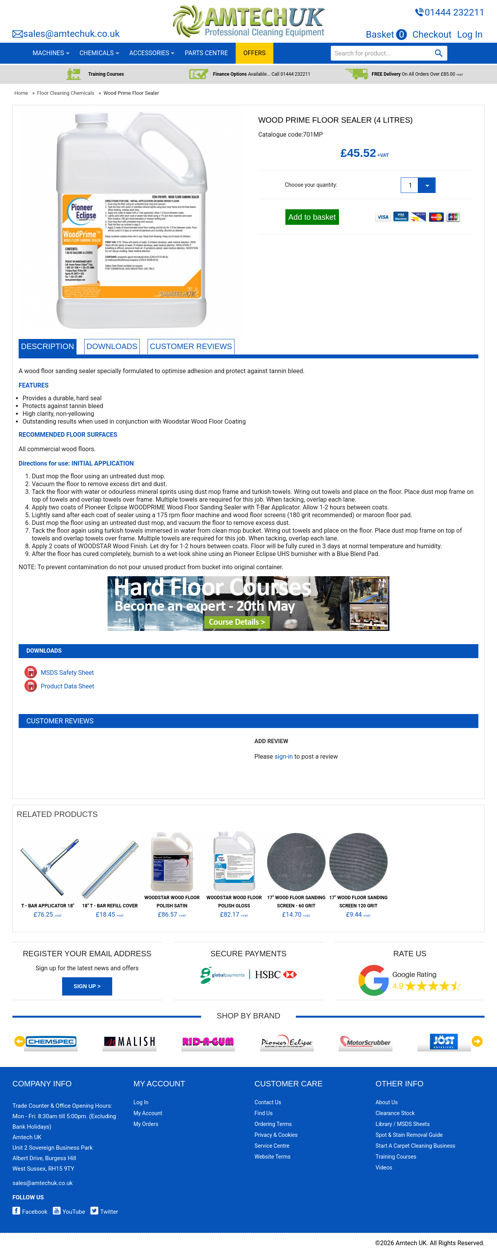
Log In (470, 34)
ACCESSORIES (149, 53)
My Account (148, 1113)
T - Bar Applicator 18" (48, 906)
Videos (383, 1167)
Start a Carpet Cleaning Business (415, 1146)
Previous (20, 1041)
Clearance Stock (395, 1113)
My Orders (146, 1124)
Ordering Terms (273, 1124)
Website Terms (273, 1157)
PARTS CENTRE (206, 53)
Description (47, 346)
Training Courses (395, 1157)
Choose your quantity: (311, 185)
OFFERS (254, 53)
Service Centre (272, 1146)
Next (476, 1041)
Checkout (432, 34)
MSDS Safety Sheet (59, 672)
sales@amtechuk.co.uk (71, 33)
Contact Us (268, 1102)
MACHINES (48, 53)
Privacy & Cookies (276, 1135)
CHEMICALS (97, 53)
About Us (386, 1102)
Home (21, 93)
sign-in (284, 756)
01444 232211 (455, 12)
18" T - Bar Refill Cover (109, 906)
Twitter (102, 1211)
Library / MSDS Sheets (402, 1124)
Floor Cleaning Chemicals (65, 93)
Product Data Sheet (59, 686)
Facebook (29, 1211)
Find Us (264, 1113)
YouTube (67, 1211)
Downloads (112, 346)
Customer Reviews (191, 346)
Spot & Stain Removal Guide (409, 1135)
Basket (386, 34)
